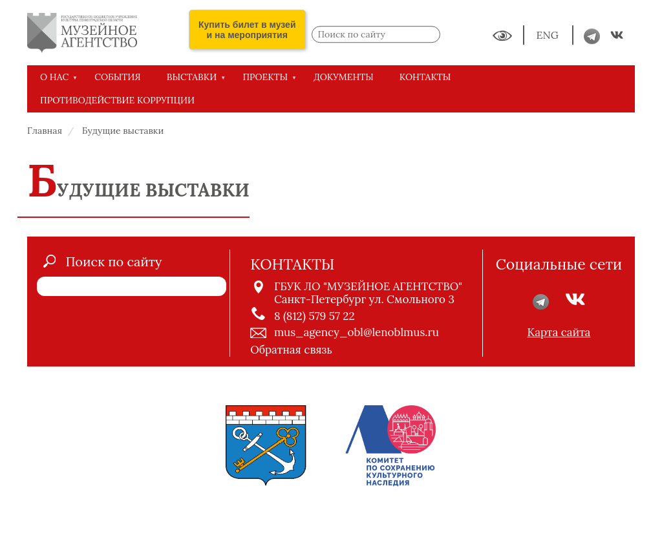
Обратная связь (291, 350)
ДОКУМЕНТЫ (344, 77)
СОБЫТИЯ (117, 77)
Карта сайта (559, 332)
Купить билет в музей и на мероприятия (247, 29)
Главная (44, 130)
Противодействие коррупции (117, 100)
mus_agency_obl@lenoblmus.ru (356, 332)
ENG (549, 35)
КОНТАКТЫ (425, 77)
